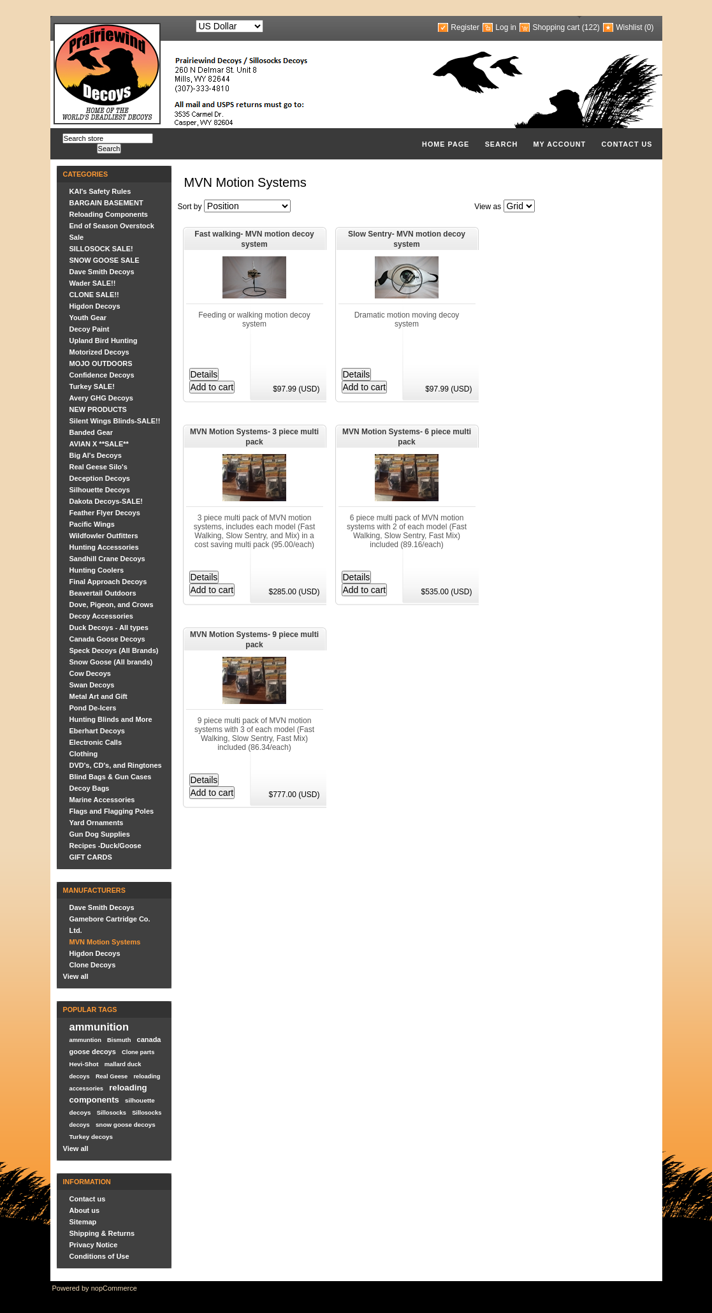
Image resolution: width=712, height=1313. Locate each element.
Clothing (83, 754)
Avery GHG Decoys (101, 398)
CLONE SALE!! (94, 294)
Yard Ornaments (96, 822)
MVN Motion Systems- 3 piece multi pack (254, 436)
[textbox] (107, 138)
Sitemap (83, 1222)
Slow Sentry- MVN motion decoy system (406, 239)
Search (501, 144)
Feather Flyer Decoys (104, 513)
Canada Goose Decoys (107, 639)
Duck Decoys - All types (109, 627)
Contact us (627, 144)
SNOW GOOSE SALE (104, 260)
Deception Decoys (99, 478)
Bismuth (119, 1040)
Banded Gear (91, 432)
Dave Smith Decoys (101, 271)
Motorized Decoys (99, 352)
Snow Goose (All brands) (111, 662)
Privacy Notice (93, 1245)
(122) (591, 27)
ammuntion (85, 1040)
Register (465, 27)
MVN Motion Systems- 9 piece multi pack (254, 639)
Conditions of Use (99, 1256)
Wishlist (629, 27)
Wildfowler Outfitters (103, 535)
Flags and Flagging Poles (111, 811)
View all (76, 976)
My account (560, 144)
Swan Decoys (92, 685)
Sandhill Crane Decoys (107, 558)
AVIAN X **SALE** (99, 444)
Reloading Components (108, 214)
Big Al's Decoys (95, 455)
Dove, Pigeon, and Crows (111, 604)
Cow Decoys (90, 673)
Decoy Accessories (101, 616)
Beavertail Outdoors (102, 593)
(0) (649, 27)
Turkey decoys (91, 1136)
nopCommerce (114, 1288)
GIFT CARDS (90, 857)
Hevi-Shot (84, 1063)
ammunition (99, 1026)
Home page (445, 144)
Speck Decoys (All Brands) (114, 650)
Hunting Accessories (104, 547)
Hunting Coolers (96, 570)
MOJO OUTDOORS (101, 363)
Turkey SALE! (92, 386)
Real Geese (111, 1076)
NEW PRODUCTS (98, 409)
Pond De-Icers (93, 708)
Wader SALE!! (92, 283)
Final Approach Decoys (108, 581)
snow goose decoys (126, 1124)
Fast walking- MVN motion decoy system (254, 239)
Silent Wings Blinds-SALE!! (115, 421)
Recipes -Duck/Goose (105, 845)
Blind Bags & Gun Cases (110, 777)
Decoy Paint (89, 329)
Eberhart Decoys (97, 731)
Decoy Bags (89, 788)
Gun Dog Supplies (99, 834)
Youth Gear (87, 317)
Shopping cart (555, 27)
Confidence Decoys (101, 375)
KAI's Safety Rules (100, 191)
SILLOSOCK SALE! (101, 249)
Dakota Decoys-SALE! (106, 501)
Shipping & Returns (102, 1233)
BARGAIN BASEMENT (106, 203)
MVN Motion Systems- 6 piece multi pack (406, 436)
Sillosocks (111, 1113)
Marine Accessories (102, 799)
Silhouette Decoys (99, 490)
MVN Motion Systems (105, 942)
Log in (505, 27)
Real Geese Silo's (98, 467)
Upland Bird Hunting (103, 340)
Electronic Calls (95, 742)
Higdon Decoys (94, 306)
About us (84, 1210)
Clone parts (138, 1052)
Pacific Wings (92, 524)
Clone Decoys (92, 965)
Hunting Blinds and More (110, 719)
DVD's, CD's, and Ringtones (115, 765)
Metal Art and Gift (98, 696)
